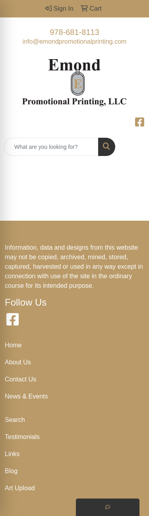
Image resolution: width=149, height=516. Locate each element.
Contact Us (20, 379)
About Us (18, 362)
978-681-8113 (74, 32)
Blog (11, 471)
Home (13, 345)
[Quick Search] (51, 147)
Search (15, 419)
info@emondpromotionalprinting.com (75, 41)
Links (12, 454)
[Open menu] (133, 147)
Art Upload (20, 488)
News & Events (26, 396)
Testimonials (22, 436)
